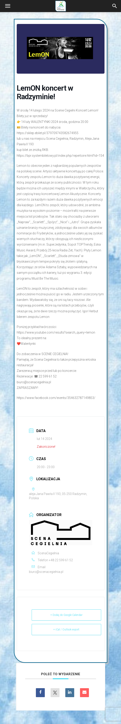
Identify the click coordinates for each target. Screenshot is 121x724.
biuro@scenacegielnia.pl (46, 572)
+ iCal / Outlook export (66, 629)
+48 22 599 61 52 (61, 560)
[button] (7, 6)
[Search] (115, 6)
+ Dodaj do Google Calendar (66, 615)
